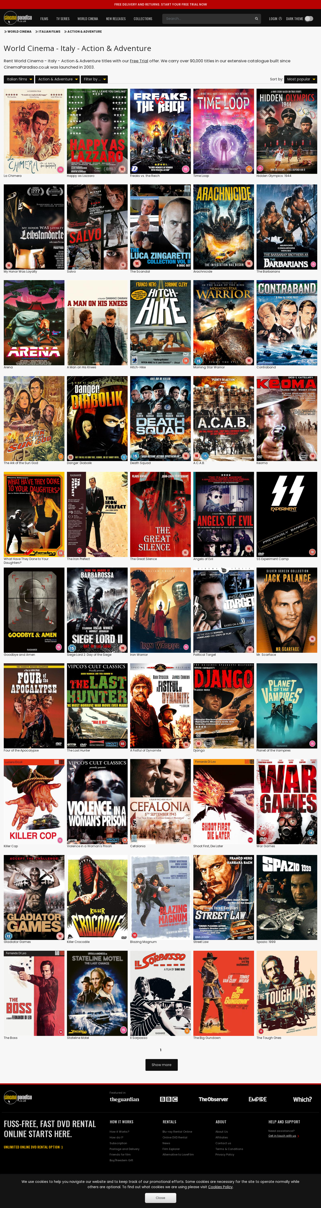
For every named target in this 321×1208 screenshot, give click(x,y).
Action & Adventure (84, 32)
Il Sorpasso (138, 1038)
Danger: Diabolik (79, 463)
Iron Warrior (139, 654)
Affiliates (221, 1137)
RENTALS (169, 1121)
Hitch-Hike (138, 367)
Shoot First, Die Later (208, 846)
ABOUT (221, 1121)
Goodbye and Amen (19, 654)
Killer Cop (11, 846)
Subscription (118, 1143)
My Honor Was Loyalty (20, 271)
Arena (8, 367)
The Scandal (140, 271)
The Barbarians (268, 271)
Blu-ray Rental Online (177, 1132)
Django (199, 750)
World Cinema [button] (87, 18)
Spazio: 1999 (266, 942)
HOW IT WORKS (121, 1121)
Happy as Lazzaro (80, 176)
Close (160, 1198)
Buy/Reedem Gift (121, 1160)
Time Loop (201, 176)
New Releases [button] (116, 18)
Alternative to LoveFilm (178, 1154)
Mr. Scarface (266, 654)
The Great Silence (143, 559)
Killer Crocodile (78, 942)
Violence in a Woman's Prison (89, 846)
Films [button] (44, 18)
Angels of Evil (203, 559)
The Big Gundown (207, 1038)
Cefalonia (137, 846)
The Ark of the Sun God (21, 463)
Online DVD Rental (175, 1137)
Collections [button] (143, 18)
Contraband (266, 367)
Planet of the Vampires (274, 750)
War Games (266, 846)
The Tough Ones (269, 1038)
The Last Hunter (78, 750)
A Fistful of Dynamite (145, 750)
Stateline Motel (78, 1038)
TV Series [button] (62, 18)
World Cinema (20, 32)
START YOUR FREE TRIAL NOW (160, 4)
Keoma (262, 463)
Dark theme (294, 18)
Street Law (201, 942)
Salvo (71, 271)
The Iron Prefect (78, 559)
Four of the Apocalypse (21, 750)
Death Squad (140, 463)
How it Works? (119, 1132)
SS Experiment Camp (273, 559)
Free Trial (139, 61)
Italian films (49, 32)
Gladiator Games (17, 942)
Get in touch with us (282, 1136)
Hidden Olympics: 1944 (274, 176)
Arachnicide (202, 271)
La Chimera (13, 176)
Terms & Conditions (229, 1149)
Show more (162, 1064)
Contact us (223, 1143)
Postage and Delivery (124, 1149)
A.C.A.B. (199, 463)
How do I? (116, 1137)
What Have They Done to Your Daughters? (26, 561)
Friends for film (120, 1154)
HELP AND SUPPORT (284, 1121)
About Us (221, 1132)
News (166, 1143)
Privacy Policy (224, 1154)
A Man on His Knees (81, 367)
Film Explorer (171, 1149)
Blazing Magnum (143, 942)
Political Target (204, 654)
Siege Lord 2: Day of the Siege (89, 654)
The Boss (11, 1038)
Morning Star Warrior (209, 367)
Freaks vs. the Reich (145, 176)
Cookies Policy (220, 1187)
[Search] (207, 19)
